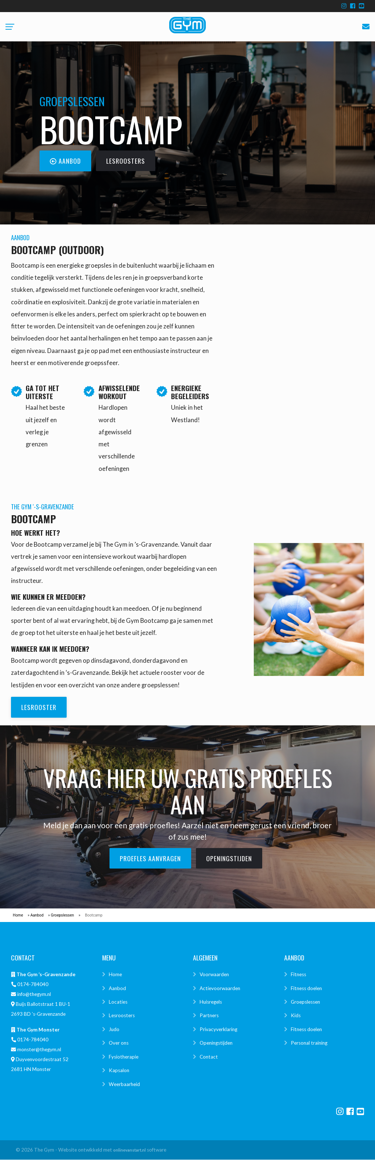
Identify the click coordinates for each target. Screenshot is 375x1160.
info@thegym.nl (34, 995)
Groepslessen (62, 915)
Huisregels (211, 1002)
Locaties (118, 1002)
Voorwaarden (214, 975)
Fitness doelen (306, 989)
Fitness (298, 975)
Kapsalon (119, 1071)
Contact (209, 1057)
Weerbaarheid (124, 1085)
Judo (114, 1030)
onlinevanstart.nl (129, 1150)
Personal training (309, 1043)
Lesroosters (122, 1016)
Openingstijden (216, 1043)
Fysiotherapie (123, 1057)
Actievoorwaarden (220, 989)
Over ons (119, 1043)
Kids (296, 1016)
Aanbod (37, 915)
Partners (209, 1016)
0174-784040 (32, 985)
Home (18, 915)
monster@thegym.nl (39, 1050)
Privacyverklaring (218, 1030)
